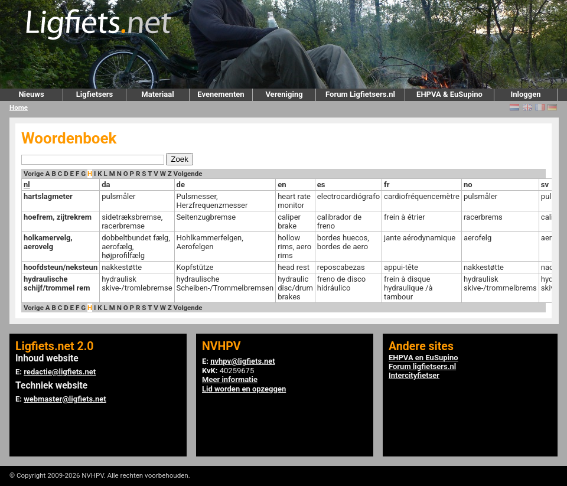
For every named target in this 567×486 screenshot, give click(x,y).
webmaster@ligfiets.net (65, 398)
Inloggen (525, 94)
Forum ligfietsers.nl (422, 366)
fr (386, 184)
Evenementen (220, 94)
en (282, 184)
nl (27, 184)
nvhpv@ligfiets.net (242, 361)
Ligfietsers (94, 94)
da (106, 184)
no (468, 184)
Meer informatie (230, 379)
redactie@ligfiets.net (60, 371)
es (321, 184)
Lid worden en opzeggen (244, 388)
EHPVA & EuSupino (449, 94)
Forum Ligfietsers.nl (360, 94)
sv (545, 184)
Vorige (34, 173)
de (181, 184)
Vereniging (283, 94)
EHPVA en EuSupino (423, 357)
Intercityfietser (414, 375)
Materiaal (157, 94)
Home (18, 107)
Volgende (188, 173)
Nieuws (31, 94)
